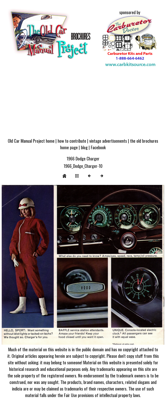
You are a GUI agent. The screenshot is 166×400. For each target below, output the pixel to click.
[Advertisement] (83, 103)
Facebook (98, 147)
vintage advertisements (108, 140)
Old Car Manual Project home (31, 140)
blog (84, 147)
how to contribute (72, 140)
